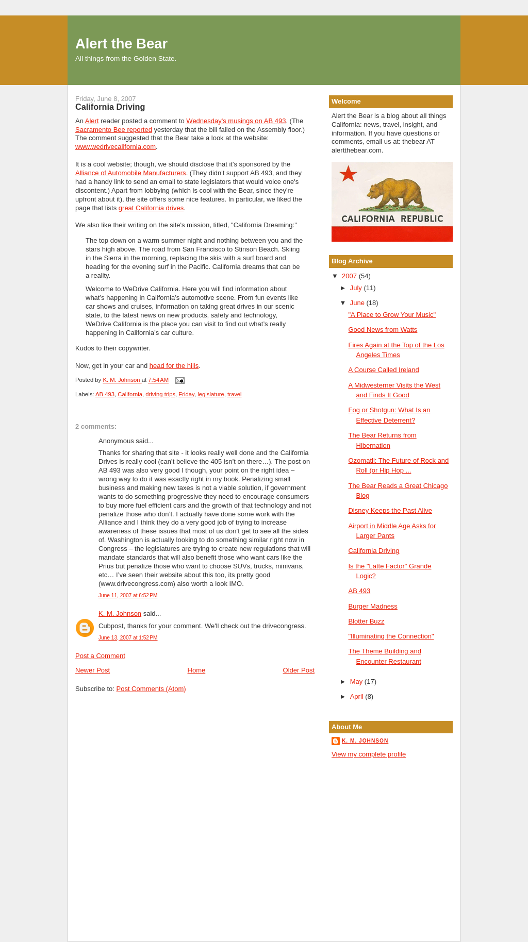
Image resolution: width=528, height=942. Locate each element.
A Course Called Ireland (383, 370)
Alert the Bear (121, 44)
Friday (186, 394)
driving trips (160, 394)
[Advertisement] (378, 804)
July (357, 288)
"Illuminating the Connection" (391, 636)
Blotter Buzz (366, 621)
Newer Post (92, 670)
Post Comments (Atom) (151, 689)
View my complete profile (369, 754)
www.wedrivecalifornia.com (115, 146)
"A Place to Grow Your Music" (392, 314)
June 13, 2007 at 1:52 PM (128, 638)
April (358, 696)
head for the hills (174, 365)
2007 (350, 276)
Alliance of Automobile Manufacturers (130, 173)
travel (234, 394)
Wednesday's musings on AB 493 (236, 121)
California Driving (373, 550)
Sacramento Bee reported (113, 129)
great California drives (151, 208)
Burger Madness (372, 606)
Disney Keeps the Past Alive (390, 510)
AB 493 (104, 394)
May (357, 681)
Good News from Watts (382, 329)
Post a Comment (100, 656)
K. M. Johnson (119, 613)
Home (197, 670)
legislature (210, 394)
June (358, 303)
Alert (92, 121)
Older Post (299, 670)
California (130, 394)
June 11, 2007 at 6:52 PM (128, 595)
